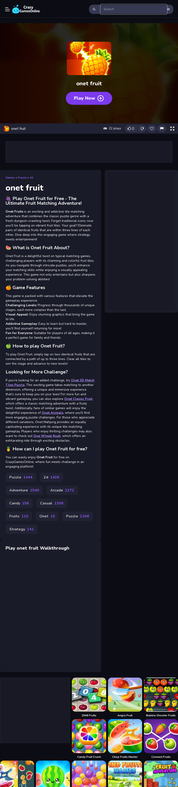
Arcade (62, 490)
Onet (47, 516)
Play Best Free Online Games (26, 9)
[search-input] (133, 9)
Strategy (21, 529)
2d (31, 177)
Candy (19, 503)
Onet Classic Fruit (78, 399)
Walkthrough (54, 548)
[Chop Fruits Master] (125, 739)
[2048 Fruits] (89, 697)
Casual (52, 503)
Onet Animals (52, 413)
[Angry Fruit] (125, 697)
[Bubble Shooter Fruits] (161, 697)
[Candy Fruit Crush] (89, 739)
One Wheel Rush (47, 436)
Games (10, 177)
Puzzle (22, 177)
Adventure (24, 490)
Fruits (18, 516)
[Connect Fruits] (161, 739)
